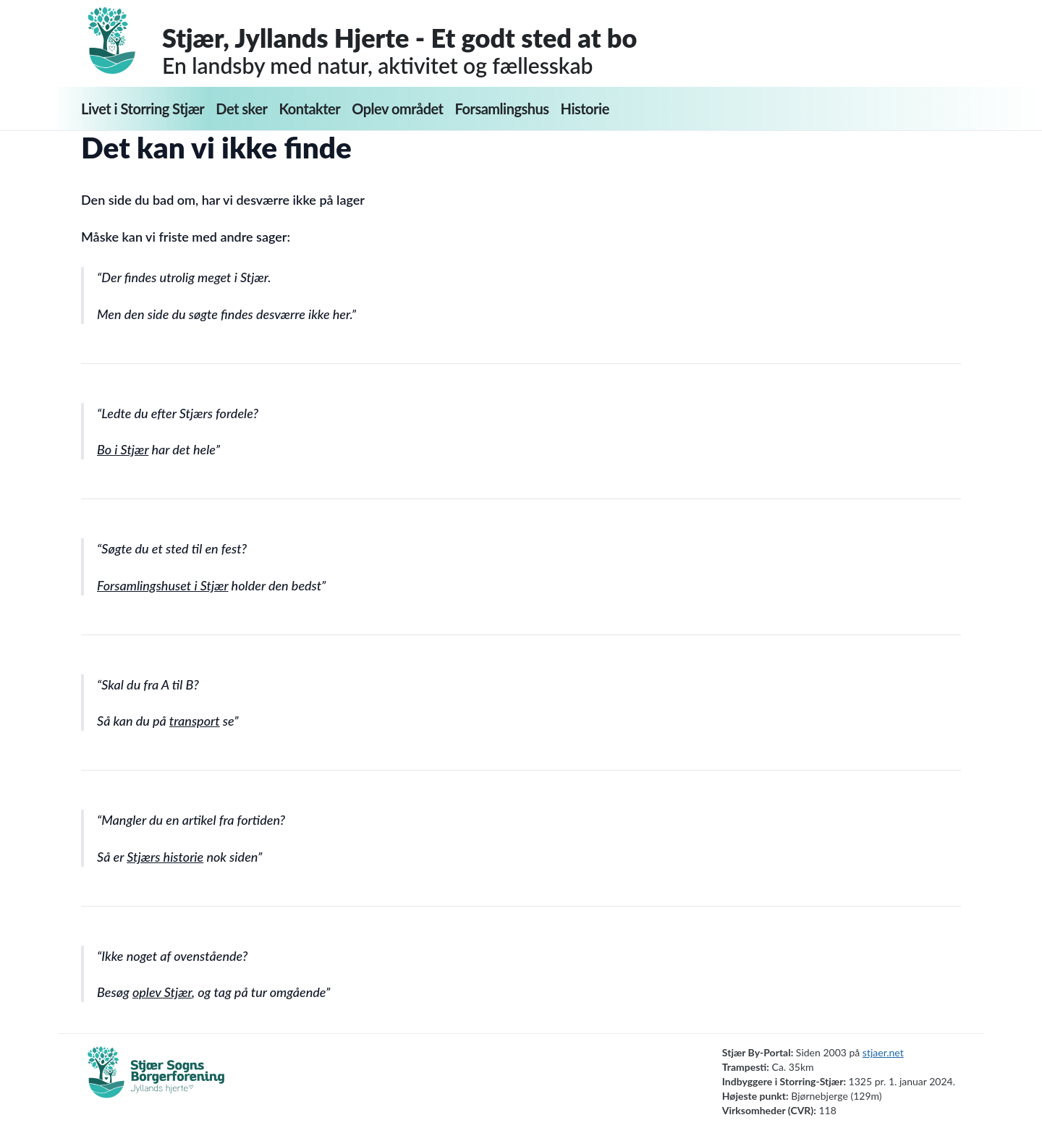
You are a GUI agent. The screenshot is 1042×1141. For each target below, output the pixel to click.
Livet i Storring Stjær (142, 108)
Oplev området (397, 108)
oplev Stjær (162, 992)
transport (194, 721)
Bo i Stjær (122, 449)
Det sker (241, 108)
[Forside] (121, 40)
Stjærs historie (165, 857)
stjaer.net (883, 1052)
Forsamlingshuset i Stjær (162, 585)
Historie (585, 108)
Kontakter (309, 108)
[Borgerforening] (156, 1080)
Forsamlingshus (502, 108)
